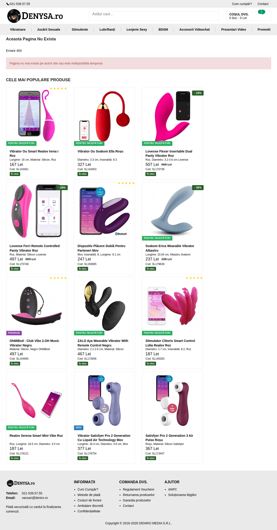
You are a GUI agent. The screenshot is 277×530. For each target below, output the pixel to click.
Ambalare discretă (90, 506)
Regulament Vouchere (138, 489)
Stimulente (80, 29)
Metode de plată (89, 495)
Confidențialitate (89, 511)
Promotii (264, 29)
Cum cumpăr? (242, 4)
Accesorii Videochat (194, 29)
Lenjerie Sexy (137, 29)
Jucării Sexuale (48, 29)
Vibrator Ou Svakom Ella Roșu (100, 151)
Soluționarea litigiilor (182, 495)
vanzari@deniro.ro (35, 498)
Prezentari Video (233, 29)
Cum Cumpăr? (88, 489)
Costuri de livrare (90, 500)
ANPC (172, 489)
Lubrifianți (107, 29)
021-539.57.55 (18, 4)
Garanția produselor (137, 500)
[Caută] (214, 16)
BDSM (163, 29)
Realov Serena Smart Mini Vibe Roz (36, 435)
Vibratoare (18, 29)
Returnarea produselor (139, 495)
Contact (263, 4)
